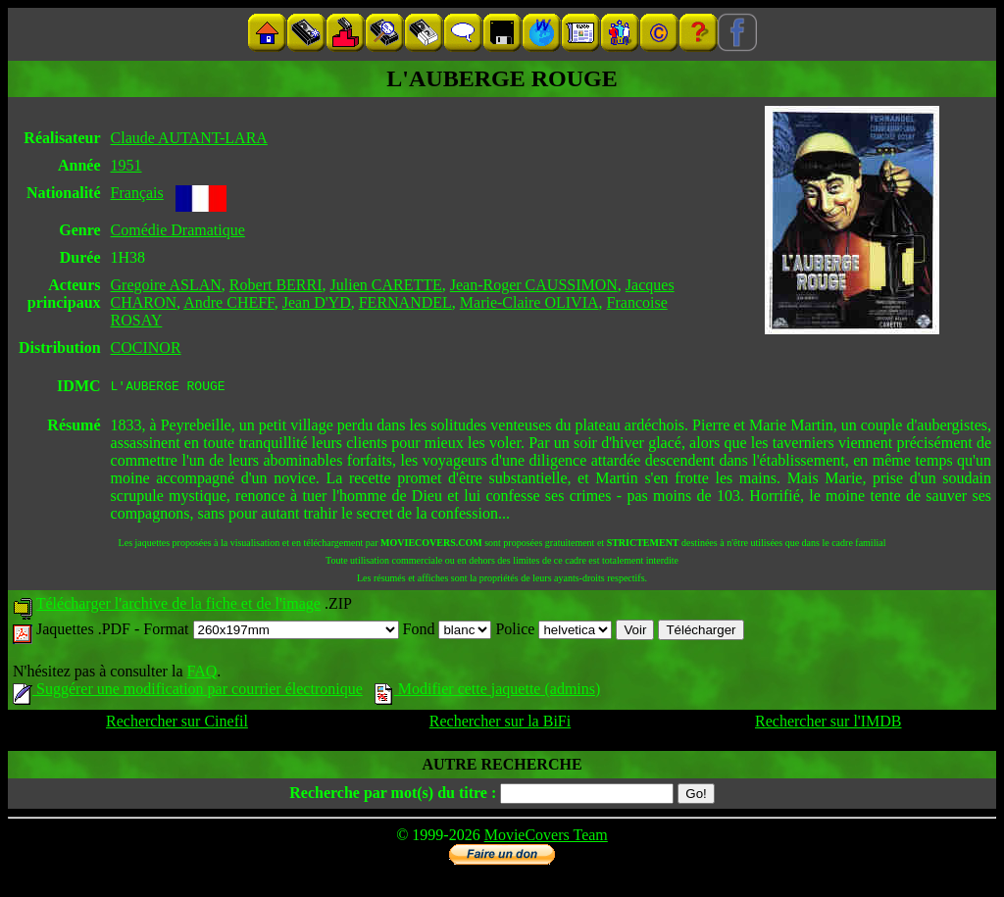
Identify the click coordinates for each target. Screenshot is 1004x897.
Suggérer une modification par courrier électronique (188, 691)
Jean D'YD (316, 302)
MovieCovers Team (546, 837)
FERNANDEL (405, 302)
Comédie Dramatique (178, 230)
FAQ (201, 674)
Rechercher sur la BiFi (500, 724)
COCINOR (146, 347)
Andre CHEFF (229, 302)
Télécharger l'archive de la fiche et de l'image (178, 606)
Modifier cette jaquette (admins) (488, 691)
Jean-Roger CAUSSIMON (534, 284)
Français (137, 192)
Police (553, 631)
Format (270, 631)
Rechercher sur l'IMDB (828, 724)
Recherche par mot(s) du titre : (392, 795)
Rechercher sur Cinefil (177, 724)
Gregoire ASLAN (166, 284)
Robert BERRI (276, 284)
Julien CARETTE (386, 284)
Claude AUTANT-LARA (189, 137)
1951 (126, 165)
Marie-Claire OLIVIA (529, 302)
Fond (447, 631)
